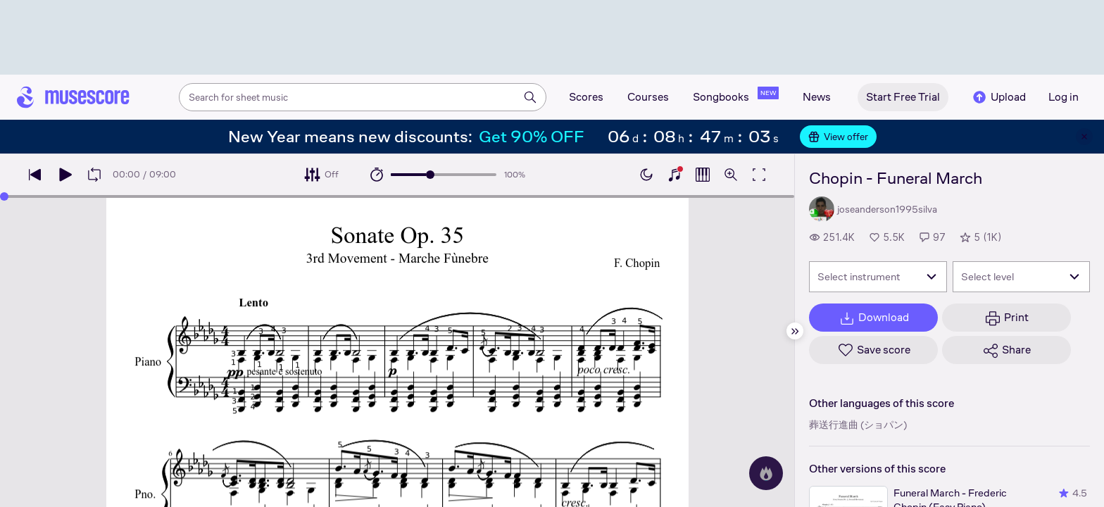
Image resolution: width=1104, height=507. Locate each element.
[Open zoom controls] (731, 175)
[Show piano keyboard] (674, 175)
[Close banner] (1084, 136)
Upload (998, 97)
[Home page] (73, 97)
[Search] (530, 97)
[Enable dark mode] (646, 175)
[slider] (430, 174)
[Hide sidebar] (794, 331)
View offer (838, 136)
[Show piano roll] (703, 175)
